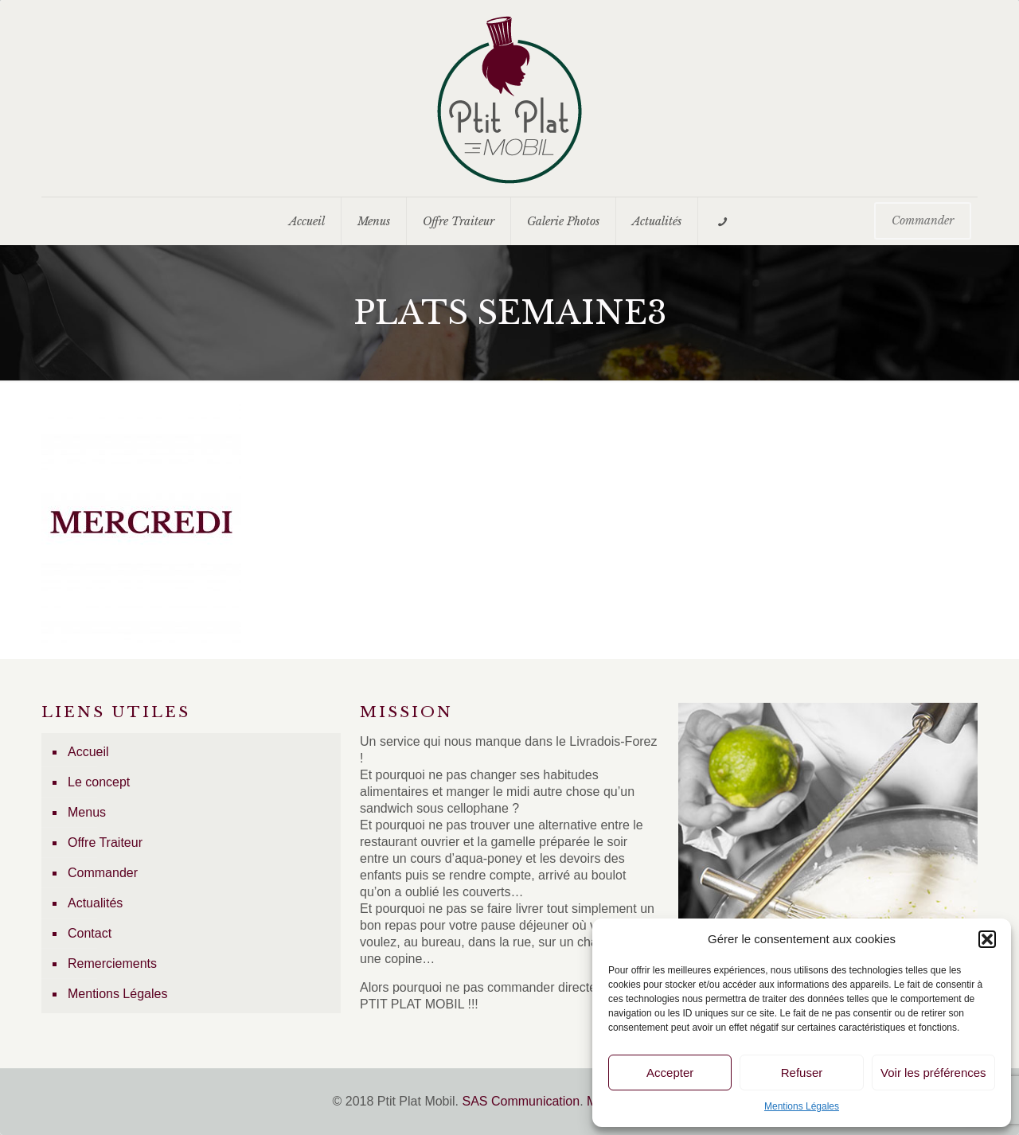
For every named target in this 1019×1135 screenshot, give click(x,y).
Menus (87, 812)
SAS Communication (521, 1101)
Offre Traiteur (105, 842)
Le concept (99, 782)
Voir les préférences (933, 1072)
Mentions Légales (801, 1106)
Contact (89, 933)
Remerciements (112, 963)
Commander (103, 873)
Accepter (669, 1072)
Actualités (95, 903)
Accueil (88, 752)
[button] (987, 939)
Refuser (802, 1072)
